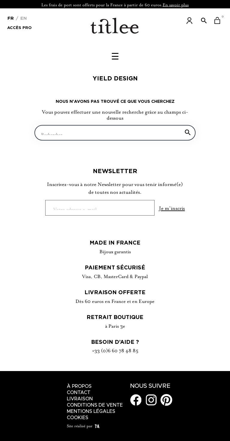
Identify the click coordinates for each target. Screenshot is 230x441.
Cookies (77, 417)
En (23, 18)
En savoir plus (176, 4)
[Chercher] (115, 133)
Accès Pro (19, 27)
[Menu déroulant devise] (10, 18)
